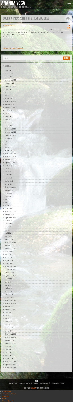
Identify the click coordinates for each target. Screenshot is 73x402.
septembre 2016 (10, 343)
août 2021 (8, 193)
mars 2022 (8, 178)
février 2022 (9, 181)
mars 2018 (8, 291)
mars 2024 (8, 120)
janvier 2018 (9, 297)
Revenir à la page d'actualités (13, 48)
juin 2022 (8, 169)
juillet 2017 (8, 312)
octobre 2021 (9, 190)
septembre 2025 (10, 86)
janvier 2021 (9, 208)
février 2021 (9, 205)
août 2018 (8, 279)
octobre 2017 (9, 306)
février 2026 (9, 74)
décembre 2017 (10, 300)
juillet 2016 (8, 349)
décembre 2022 (10, 153)
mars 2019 (8, 257)
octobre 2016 (9, 340)
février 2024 (9, 123)
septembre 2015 (10, 365)
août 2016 (8, 346)
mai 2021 (8, 199)
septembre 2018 (10, 276)
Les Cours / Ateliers (9, 394)
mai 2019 (8, 254)
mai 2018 (8, 285)
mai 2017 (8, 319)
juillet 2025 (8, 89)
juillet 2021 (8, 196)
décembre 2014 (10, 368)
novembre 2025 (10, 80)
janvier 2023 (9, 150)
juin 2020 (8, 227)
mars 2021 (8, 202)
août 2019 (8, 251)
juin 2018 (8, 282)
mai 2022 (8, 172)
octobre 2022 (9, 159)
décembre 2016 (10, 334)
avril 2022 (8, 175)
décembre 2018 (10, 267)
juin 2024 (8, 114)
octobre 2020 (9, 215)
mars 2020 (8, 236)
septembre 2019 (10, 248)
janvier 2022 (9, 184)
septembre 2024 (10, 107)
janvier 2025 (9, 98)
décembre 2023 (10, 129)
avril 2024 (8, 117)
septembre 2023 (10, 135)
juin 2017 (8, 316)
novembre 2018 (10, 270)
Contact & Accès (7, 401)
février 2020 (9, 239)
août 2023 (8, 138)
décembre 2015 (10, 361)
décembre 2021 (10, 187)
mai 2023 (8, 144)
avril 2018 (8, 288)
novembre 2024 (10, 101)
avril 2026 (8, 71)
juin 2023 (8, 141)
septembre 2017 (10, 309)
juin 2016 (8, 352)
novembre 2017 (10, 303)
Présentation (6, 391)
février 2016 (9, 358)
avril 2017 (8, 322)
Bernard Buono (10, 25)
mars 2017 (8, 325)
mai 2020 (8, 230)
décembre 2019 (10, 242)
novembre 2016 (10, 337)
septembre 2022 (10, 163)
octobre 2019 (9, 245)
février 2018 (9, 294)
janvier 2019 (9, 264)
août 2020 (8, 221)
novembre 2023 (10, 132)
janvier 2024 (9, 126)
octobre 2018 (9, 273)
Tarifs (4, 398)
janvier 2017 (9, 331)
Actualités (5, 396)
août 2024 (8, 110)
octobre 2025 (9, 83)
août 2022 (8, 166)
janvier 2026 (9, 77)
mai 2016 (8, 355)
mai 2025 (8, 92)
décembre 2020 (10, 211)
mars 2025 (8, 95)
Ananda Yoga (13, 3)
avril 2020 (8, 233)
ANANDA (33, 388)
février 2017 (9, 328)
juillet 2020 (8, 224)
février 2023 (9, 147)
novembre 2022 (10, 156)
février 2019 (9, 260)
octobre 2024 (9, 104)
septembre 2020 (10, 218)
